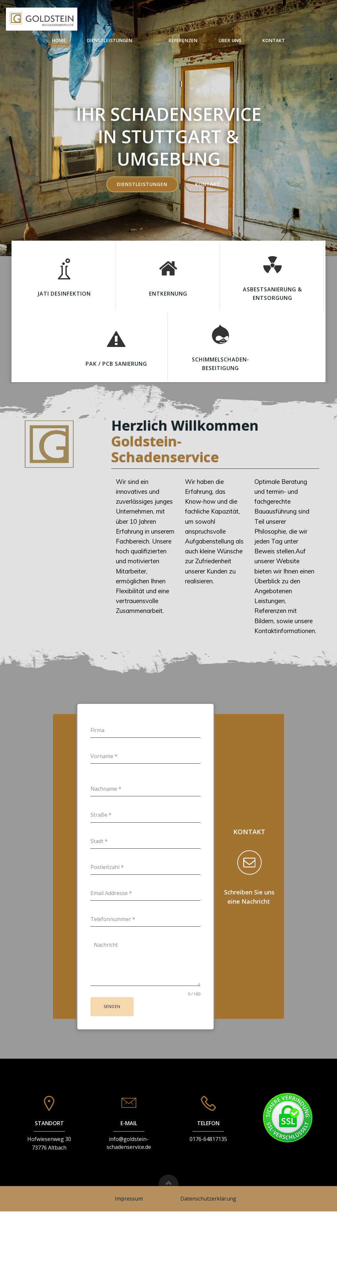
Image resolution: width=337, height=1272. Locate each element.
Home (100, 19)
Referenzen (224, 19)
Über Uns (271, 19)
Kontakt (315, 19)
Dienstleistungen (158, 19)
